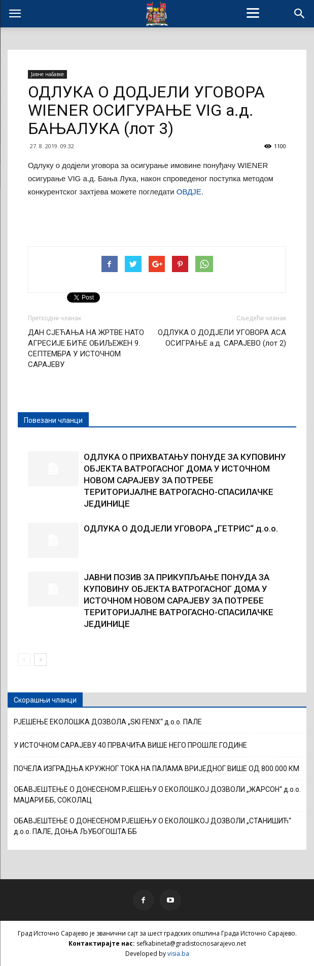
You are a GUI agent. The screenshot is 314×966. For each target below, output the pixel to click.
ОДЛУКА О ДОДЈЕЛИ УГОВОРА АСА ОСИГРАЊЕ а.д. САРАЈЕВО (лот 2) (222, 338)
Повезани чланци (53, 420)
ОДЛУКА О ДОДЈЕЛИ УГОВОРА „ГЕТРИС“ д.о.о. (181, 528)
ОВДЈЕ (189, 191)
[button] (300, 13)
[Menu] (253, 12)
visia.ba (178, 953)
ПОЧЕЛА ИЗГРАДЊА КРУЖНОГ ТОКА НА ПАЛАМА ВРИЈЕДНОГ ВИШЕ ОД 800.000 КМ (156, 768)
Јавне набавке (47, 74)
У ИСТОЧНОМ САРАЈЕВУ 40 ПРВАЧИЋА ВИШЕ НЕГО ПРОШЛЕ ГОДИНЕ (130, 745)
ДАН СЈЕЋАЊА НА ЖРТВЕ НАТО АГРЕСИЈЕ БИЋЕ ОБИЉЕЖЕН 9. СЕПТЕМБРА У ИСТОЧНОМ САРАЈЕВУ (86, 348)
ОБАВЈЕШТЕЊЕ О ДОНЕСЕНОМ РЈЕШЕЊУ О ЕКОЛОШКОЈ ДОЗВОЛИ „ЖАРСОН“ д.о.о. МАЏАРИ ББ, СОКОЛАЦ (157, 794)
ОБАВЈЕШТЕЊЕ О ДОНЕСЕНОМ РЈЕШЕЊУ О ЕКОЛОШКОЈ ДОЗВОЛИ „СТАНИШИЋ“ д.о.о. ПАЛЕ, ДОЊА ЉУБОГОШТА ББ (152, 826)
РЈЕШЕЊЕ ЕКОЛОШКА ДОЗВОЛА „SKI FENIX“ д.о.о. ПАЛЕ (108, 722)
